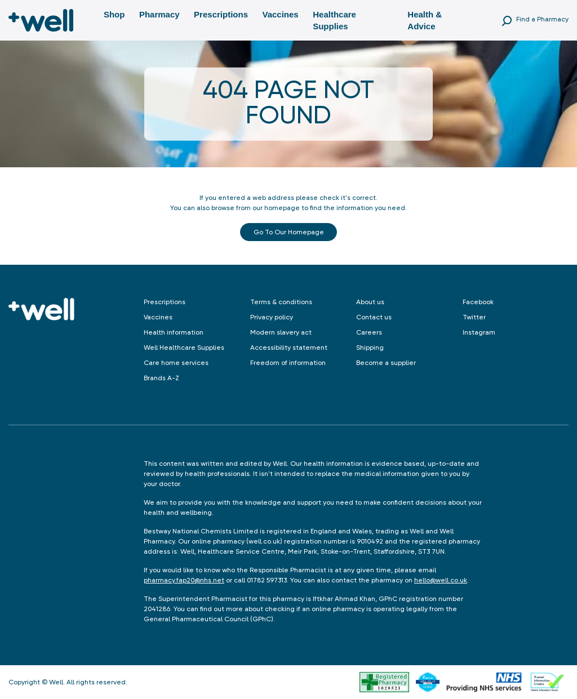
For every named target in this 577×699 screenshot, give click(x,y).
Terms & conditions (281, 302)
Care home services (176, 363)
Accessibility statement (288, 347)
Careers (369, 332)
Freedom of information (288, 363)
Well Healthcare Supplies (184, 347)
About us (370, 302)
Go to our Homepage (289, 232)
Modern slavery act (281, 332)
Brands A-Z (161, 378)
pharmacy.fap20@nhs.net (184, 580)
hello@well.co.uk (440, 580)
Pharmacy (159, 14)
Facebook (478, 302)
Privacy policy (271, 317)
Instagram (479, 332)
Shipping (370, 347)
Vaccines (280, 14)
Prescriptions (221, 14)
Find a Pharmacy (542, 19)
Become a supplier (386, 363)
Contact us (374, 317)
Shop (114, 14)
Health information (173, 332)
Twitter (474, 317)
